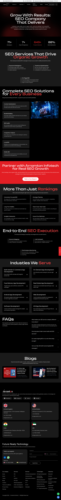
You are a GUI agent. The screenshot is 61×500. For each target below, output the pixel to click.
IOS (14, 474)
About (3, 476)
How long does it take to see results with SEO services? (45, 332)
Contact (4, 482)
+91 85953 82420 (7, 432)
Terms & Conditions (6, 484)
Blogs (41, 4)
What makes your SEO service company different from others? (45, 321)
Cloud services (28, 476)
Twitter (27, 398)
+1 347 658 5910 (35, 414)
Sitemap (4, 489)
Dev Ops (16, 480)
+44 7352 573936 (7, 415)
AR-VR (26, 484)
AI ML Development (41, 486)
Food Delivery (51, 489)
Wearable (27, 487)
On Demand (50, 485)
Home (3, 474)
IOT (14, 476)
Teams (3, 478)
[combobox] (47, 453)
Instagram (17, 398)
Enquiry (60, 251)
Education (50, 474)
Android (15, 478)
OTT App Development (42, 488)
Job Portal (50, 487)
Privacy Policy (5, 487)
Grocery (50, 476)
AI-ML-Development (18, 484)
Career (46, 4)
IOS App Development (41, 474)
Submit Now (35, 463)
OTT (26, 482)
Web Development (18, 482)
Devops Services (40, 484)
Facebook (7, 398)
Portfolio (28, 4)
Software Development (30, 474)
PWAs (26, 480)
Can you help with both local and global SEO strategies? (45, 347)
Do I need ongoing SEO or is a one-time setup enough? (45, 340)
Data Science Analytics (30, 478)
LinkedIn (36, 398)
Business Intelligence (18, 487)
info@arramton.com (8, 1)
